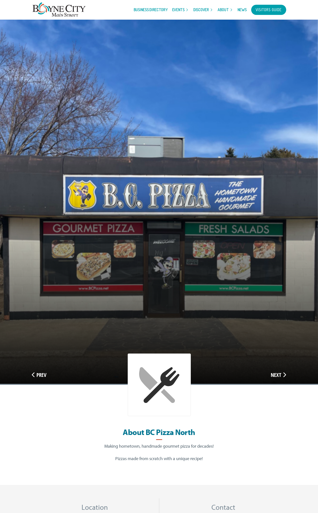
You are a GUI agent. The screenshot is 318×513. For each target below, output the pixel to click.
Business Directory (151, 9)
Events (178, 9)
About (223, 9)
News (242, 9)
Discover (201, 9)
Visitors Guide (269, 9)
